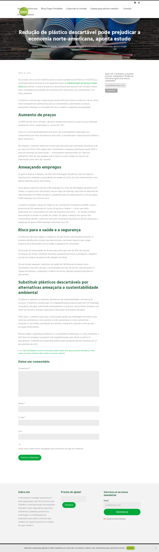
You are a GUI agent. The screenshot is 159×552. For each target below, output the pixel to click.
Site (20, 431)
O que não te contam (76, 8)
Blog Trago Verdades (52, 8)
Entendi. (130, 548)
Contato (127, 8)
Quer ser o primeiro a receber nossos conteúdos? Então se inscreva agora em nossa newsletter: (119, 77)
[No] (156, 548)
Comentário (24, 368)
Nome (21, 403)
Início (20, 8)
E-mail (21, 417)
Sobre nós (32, 8)
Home (35, 46)
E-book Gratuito (25, 14)
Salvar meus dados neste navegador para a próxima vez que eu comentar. (51, 448)
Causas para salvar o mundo (104, 8)
